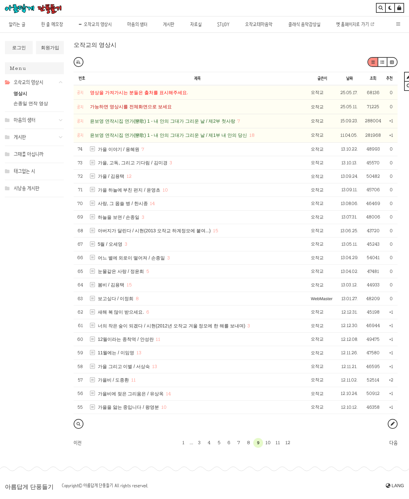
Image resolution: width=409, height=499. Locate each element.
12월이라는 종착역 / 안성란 (126, 339)
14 (152, 203)
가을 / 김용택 (111, 176)
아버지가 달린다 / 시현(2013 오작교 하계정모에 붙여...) (154, 230)
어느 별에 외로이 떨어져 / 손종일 (131, 257)
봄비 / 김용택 (111, 284)
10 (165, 190)
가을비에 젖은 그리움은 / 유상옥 (131, 393)
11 (158, 339)
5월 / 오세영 (110, 244)
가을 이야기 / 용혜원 (119, 149)
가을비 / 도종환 (113, 380)
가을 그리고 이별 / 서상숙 (124, 366)
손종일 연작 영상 (30, 103)
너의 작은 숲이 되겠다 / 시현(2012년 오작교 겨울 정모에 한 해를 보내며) (171, 325)
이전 (77, 443)
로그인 (19, 47)
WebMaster (321, 298)
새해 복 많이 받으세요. (121, 312)
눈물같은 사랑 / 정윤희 (121, 271)
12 (129, 176)
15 (215, 230)
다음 (393, 443)
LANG (395, 485)
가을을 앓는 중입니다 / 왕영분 (128, 407)
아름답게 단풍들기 (29, 487)
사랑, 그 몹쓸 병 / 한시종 (123, 203)
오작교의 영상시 (95, 45)
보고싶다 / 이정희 (116, 298)
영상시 (20, 93)
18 (252, 135)
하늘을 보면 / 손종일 (119, 217)
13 (138, 352)
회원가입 (50, 47)
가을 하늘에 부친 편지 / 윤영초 (129, 190)
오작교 (317, 92)
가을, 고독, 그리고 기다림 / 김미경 (133, 162)
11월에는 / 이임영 (116, 352)
